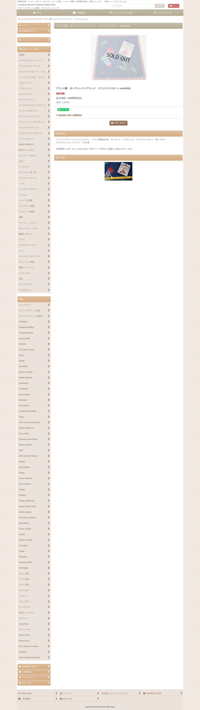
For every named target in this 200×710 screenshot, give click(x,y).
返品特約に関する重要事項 (69, 115)
